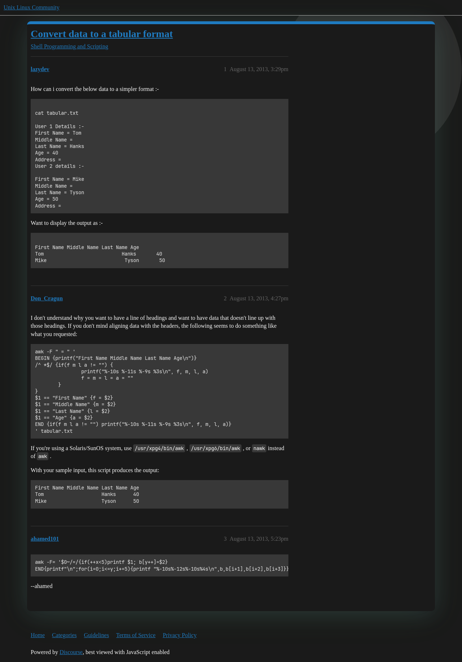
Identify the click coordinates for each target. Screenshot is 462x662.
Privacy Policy (180, 635)
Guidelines (96, 635)
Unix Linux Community (32, 7)
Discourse (71, 652)
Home (38, 635)
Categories (64, 635)
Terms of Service (136, 635)
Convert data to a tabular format (102, 33)
